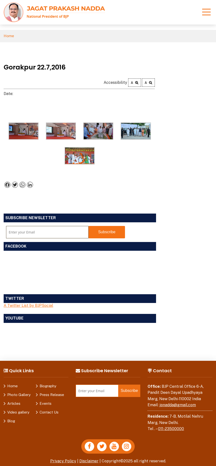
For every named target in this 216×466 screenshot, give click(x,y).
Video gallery (18, 412)
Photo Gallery (19, 395)
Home (9, 36)
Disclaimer (89, 461)
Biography (48, 386)
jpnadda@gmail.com (177, 405)
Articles (13, 403)
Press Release (52, 395)
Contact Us (49, 412)
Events (45, 403)
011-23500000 (171, 428)
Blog (11, 421)
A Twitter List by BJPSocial (28, 305)
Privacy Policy (63, 461)
